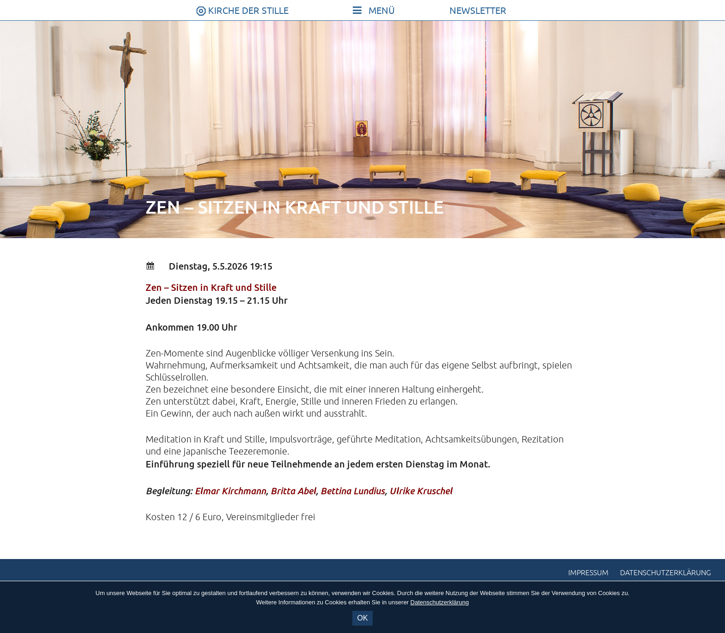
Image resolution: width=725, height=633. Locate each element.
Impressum (588, 573)
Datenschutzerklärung (665, 573)
